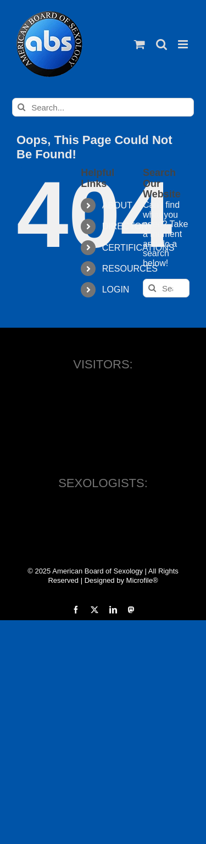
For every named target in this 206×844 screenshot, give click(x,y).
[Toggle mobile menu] (184, 44)
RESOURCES (130, 268)
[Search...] (103, 107)
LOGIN (116, 289)
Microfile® (142, 580)
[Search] (21, 107)
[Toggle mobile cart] (139, 44)
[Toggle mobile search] (161, 44)
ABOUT (117, 205)
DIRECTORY (128, 226)
